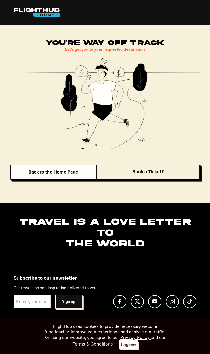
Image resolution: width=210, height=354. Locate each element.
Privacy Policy (135, 337)
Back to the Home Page (53, 172)
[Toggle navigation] (190, 12)
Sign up (68, 301)
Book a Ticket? (148, 171)
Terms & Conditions (92, 344)
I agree (128, 344)
